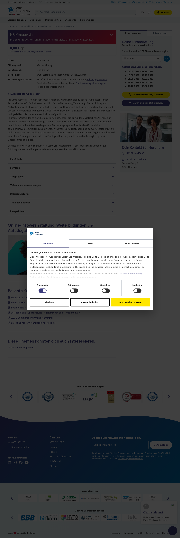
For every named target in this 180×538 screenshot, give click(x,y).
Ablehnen (49, 302)
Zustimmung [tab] (47, 243)
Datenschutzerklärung (130, 274)
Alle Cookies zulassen (130, 302)
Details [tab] (90, 243)
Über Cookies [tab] (132, 243)
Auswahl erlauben (90, 302)
